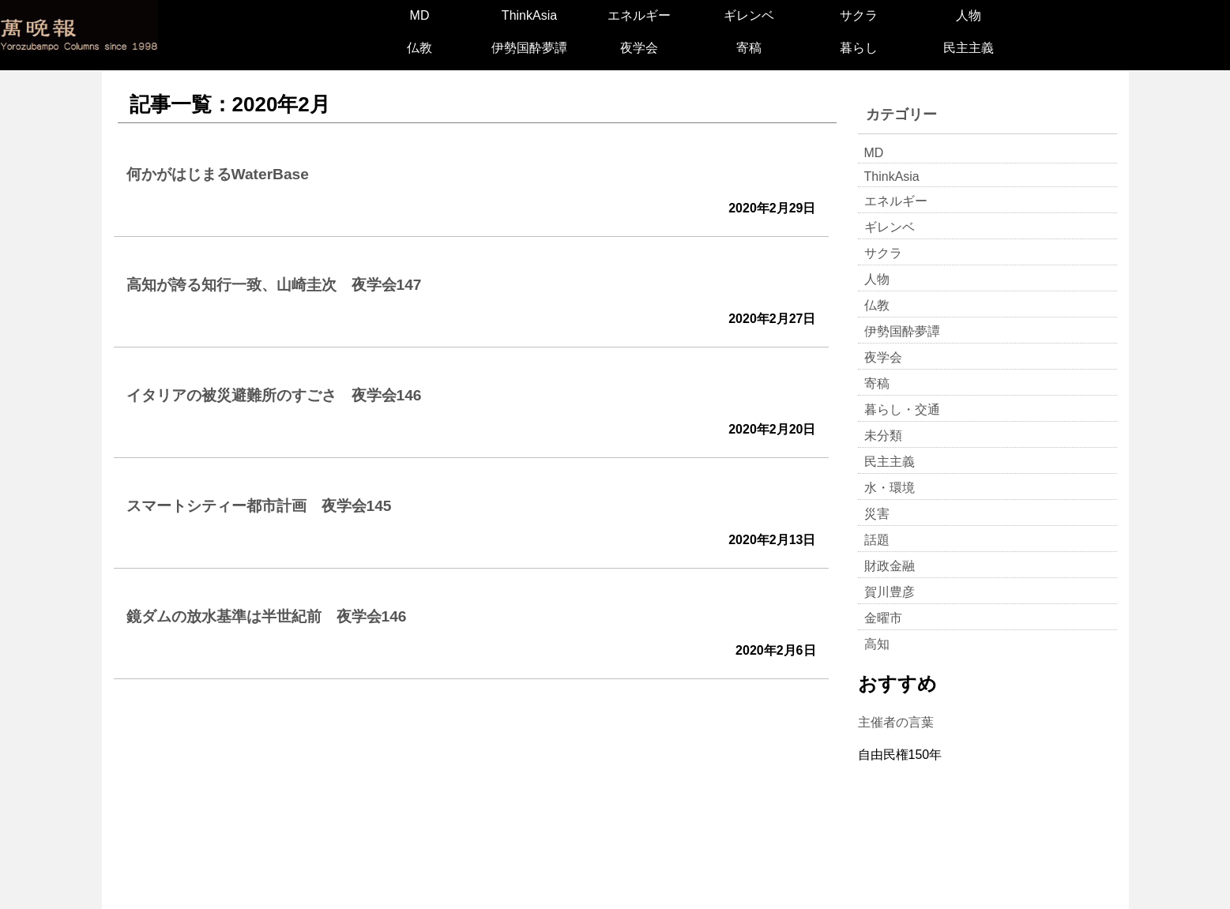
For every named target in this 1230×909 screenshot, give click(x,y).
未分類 (883, 435)
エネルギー (639, 15)
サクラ (859, 15)
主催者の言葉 (896, 722)
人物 (968, 15)
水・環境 (889, 487)
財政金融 (889, 566)
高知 (877, 644)
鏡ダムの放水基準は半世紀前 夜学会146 (266, 616)
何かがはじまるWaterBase (217, 174)
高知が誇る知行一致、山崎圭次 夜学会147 (274, 284)
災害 (877, 513)
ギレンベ (749, 15)
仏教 (419, 47)
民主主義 (968, 47)
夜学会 (639, 47)
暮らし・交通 (902, 409)
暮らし (859, 47)
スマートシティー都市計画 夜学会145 (259, 506)
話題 (877, 540)
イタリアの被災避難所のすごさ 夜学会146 (274, 395)
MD (420, 15)
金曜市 (883, 618)
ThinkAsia (529, 15)
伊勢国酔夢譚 (529, 47)
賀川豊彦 (889, 592)
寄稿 (749, 47)
